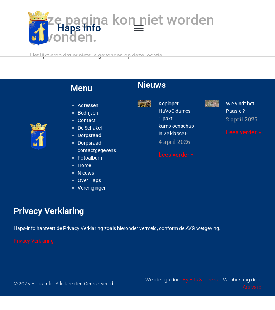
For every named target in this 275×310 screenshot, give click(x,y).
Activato (252, 287)
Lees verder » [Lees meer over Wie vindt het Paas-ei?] (243, 132)
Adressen (88, 105)
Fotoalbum (90, 158)
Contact (87, 120)
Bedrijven (88, 113)
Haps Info (79, 28)
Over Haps (89, 180)
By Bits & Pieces (200, 279)
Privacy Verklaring (34, 241)
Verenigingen (92, 188)
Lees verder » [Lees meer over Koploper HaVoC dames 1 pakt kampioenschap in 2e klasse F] (176, 154)
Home (84, 165)
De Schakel (90, 128)
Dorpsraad (89, 135)
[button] (139, 28)
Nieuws (86, 173)
